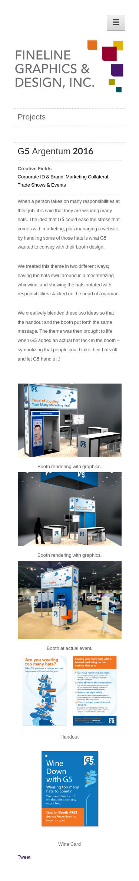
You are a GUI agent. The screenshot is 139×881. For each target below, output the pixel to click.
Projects (32, 117)
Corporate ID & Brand (41, 176)
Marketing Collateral (87, 176)
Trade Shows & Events (42, 185)
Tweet (24, 857)
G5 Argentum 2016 (56, 152)
